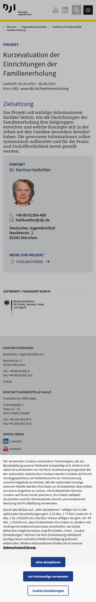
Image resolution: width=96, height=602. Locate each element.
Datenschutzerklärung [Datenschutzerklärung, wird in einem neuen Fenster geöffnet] (19, 551)
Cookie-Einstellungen (48, 594)
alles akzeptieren (48, 566)
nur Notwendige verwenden (48, 580)
